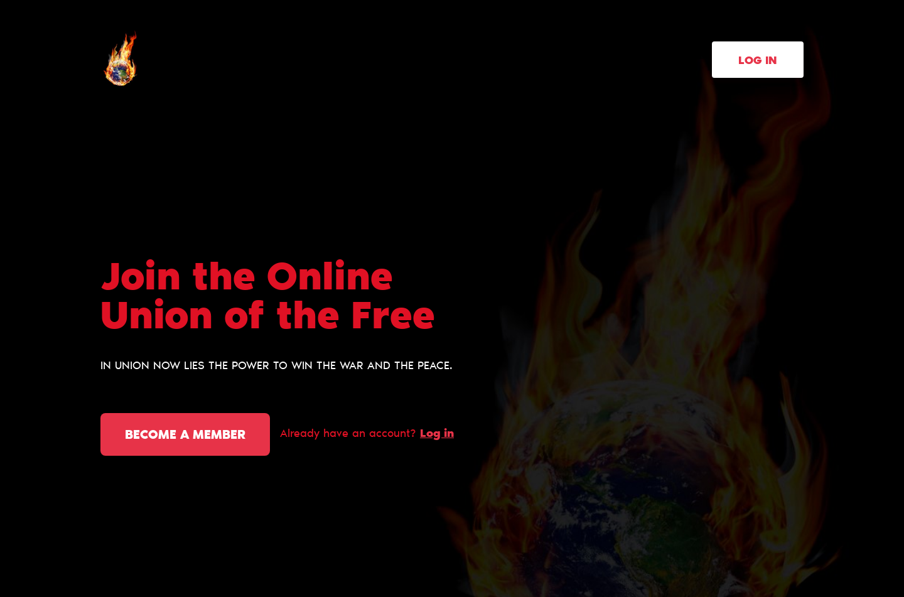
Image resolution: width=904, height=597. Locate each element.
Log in (757, 61)
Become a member (185, 435)
